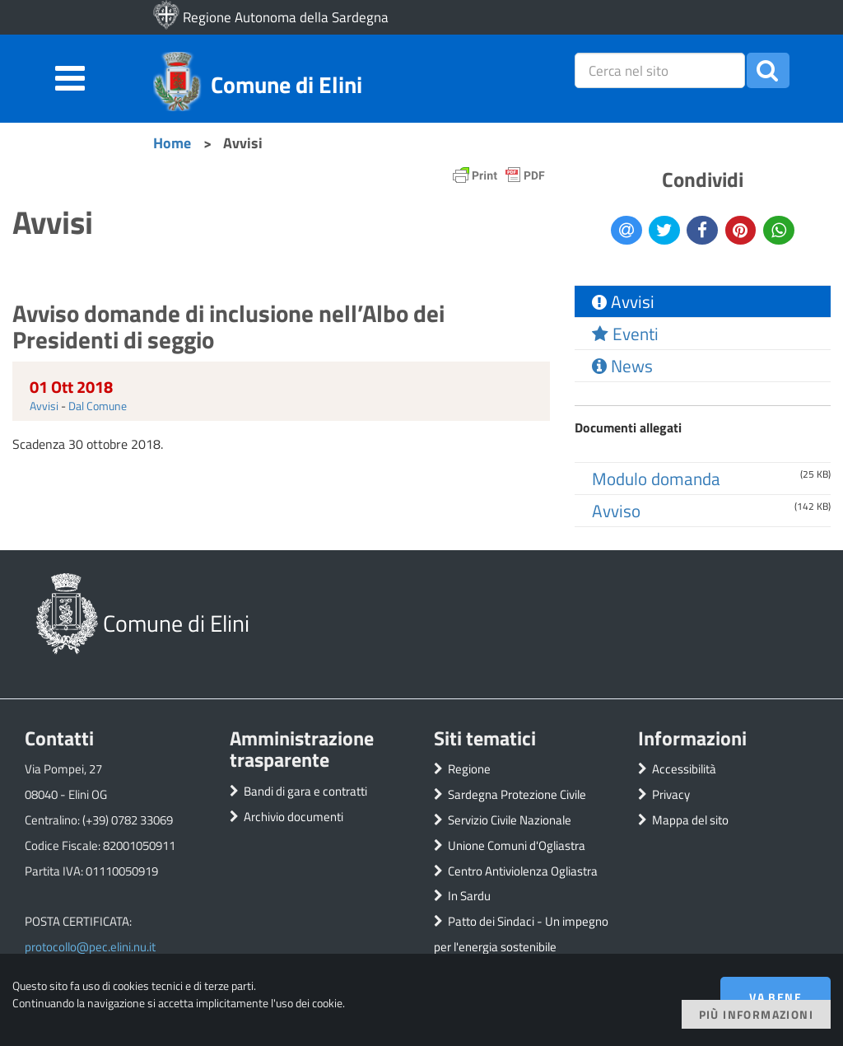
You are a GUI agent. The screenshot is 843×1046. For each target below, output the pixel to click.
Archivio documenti (293, 816)
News (622, 366)
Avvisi (44, 405)
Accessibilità (684, 768)
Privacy (671, 794)
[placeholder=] (660, 70)
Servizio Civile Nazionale (509, 819)
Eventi (625, 333)
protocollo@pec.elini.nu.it (90, 946)
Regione (469, 768)
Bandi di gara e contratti (305, 791)
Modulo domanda (656, 478)
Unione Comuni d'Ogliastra (516, 845)
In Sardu (469, 895)
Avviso (616, 510)
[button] (768, 70)
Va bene (775, 997)
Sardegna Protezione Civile (517, 794)
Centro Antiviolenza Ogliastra (523, 871)
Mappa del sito (690, 819)
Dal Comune (97, 405)
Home (172, 142)
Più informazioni (756, 1014)
